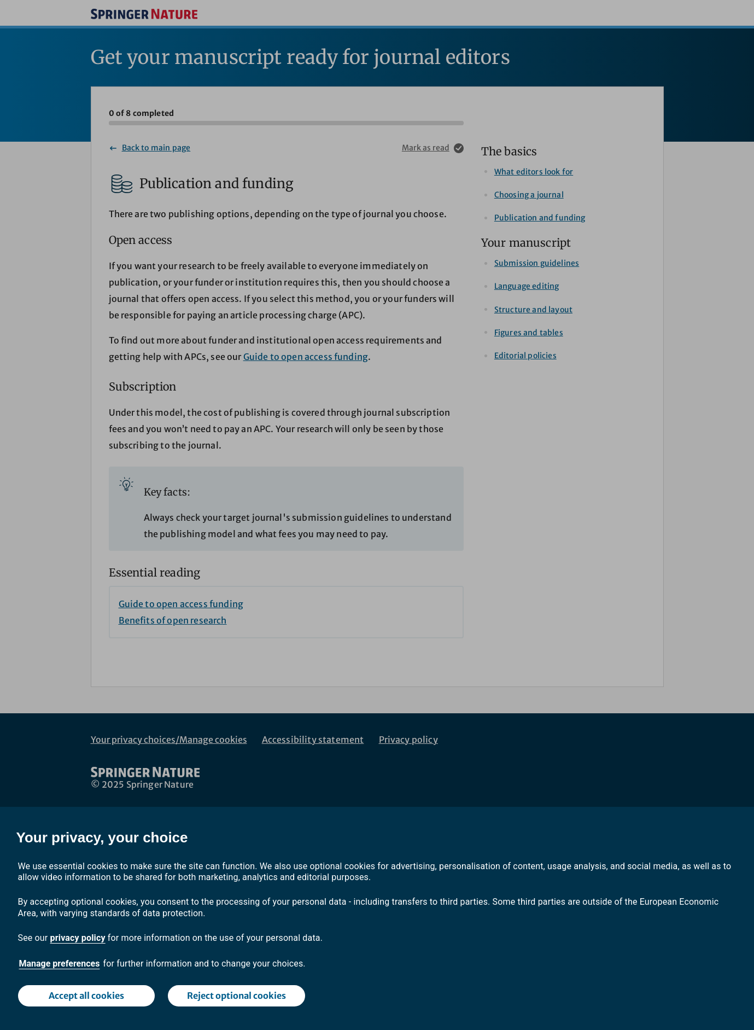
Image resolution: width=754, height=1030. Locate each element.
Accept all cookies (86, 995)
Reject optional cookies (236, 995)
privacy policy (78, 938)
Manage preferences (59, 963)
